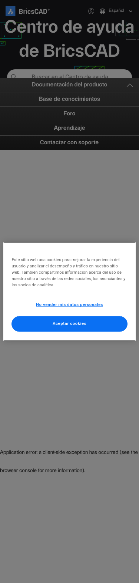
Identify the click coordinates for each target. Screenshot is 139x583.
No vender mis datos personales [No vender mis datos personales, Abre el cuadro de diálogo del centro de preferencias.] (69, 304)
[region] (69, 291)
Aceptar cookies (69, 323)
